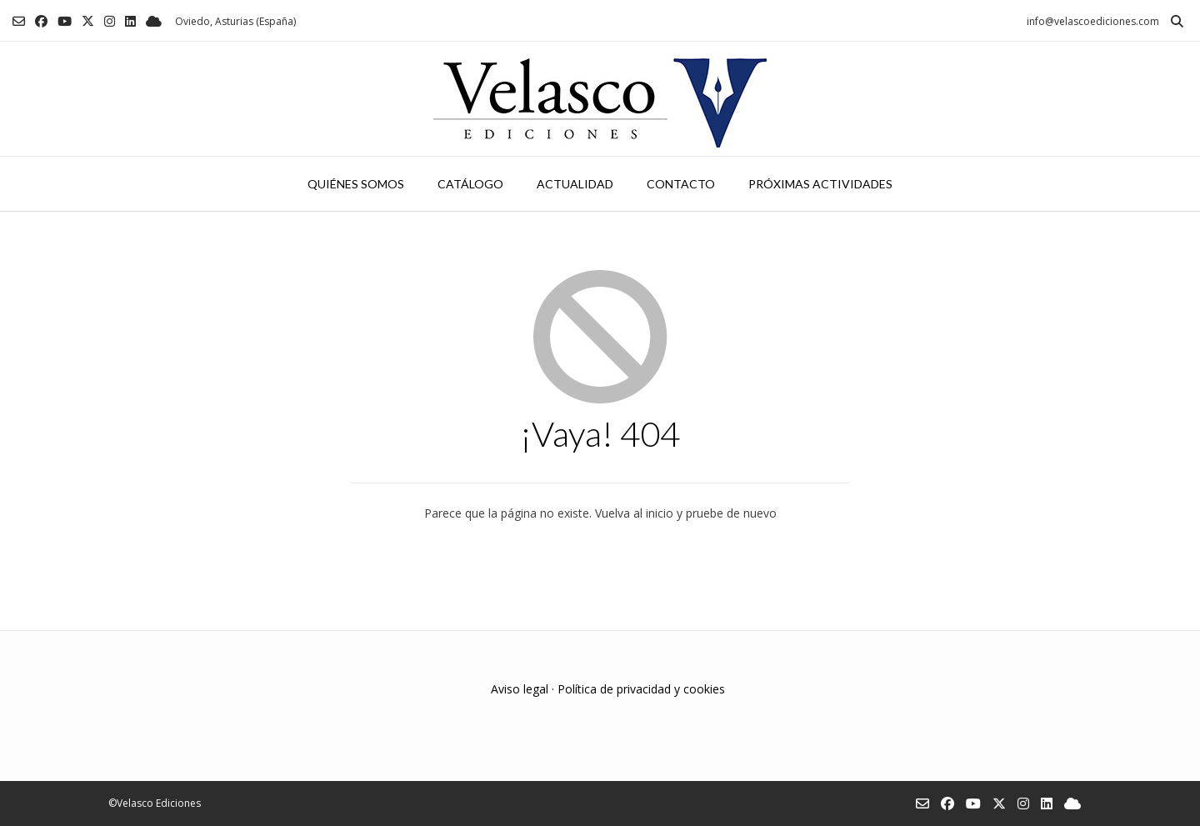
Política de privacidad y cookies (641, 689)
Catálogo (470, 184)
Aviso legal (519, 689)
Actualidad (575, 184)
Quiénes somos (356, 184)
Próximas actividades (820, 184)
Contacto (681, 184)
